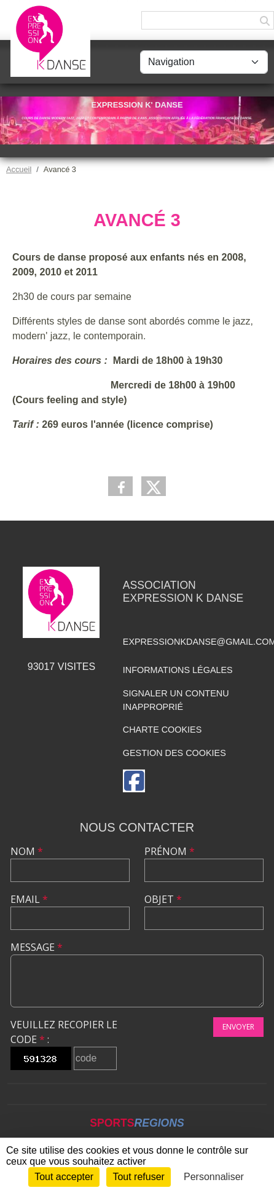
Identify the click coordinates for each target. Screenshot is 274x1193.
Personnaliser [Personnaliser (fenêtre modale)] (214, 1176)
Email (29, 899)
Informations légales (178, 670)
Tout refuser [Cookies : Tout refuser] (138, 1176)
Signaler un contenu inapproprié (176, 700)
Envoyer (238, 1027)
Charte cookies (162, 729)
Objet (163, 899)
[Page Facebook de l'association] (134, 781)
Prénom (169, 851)
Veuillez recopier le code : (63, 1032)
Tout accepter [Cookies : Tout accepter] (63, 1176)
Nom (26, 851)
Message (36, 947)
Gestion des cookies (174, 753)
